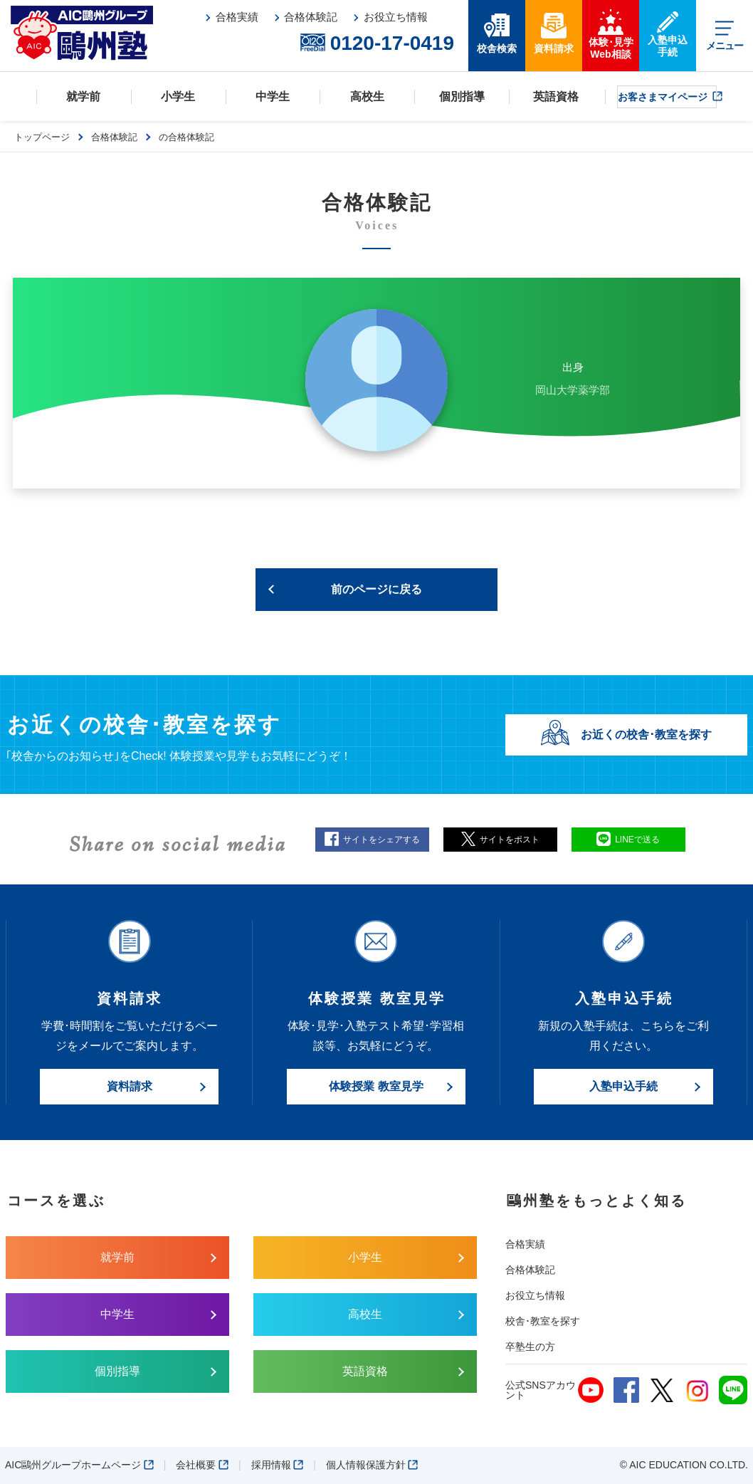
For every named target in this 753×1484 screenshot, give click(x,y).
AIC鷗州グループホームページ (79, 1464)
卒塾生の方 (530, 1346)
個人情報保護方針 (372, 1464)
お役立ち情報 (535, 1295)
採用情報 (277, 1464)
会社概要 (202, 1464)
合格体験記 (530, 1269)
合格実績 (525, 1244)
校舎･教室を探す (542, 1321)
